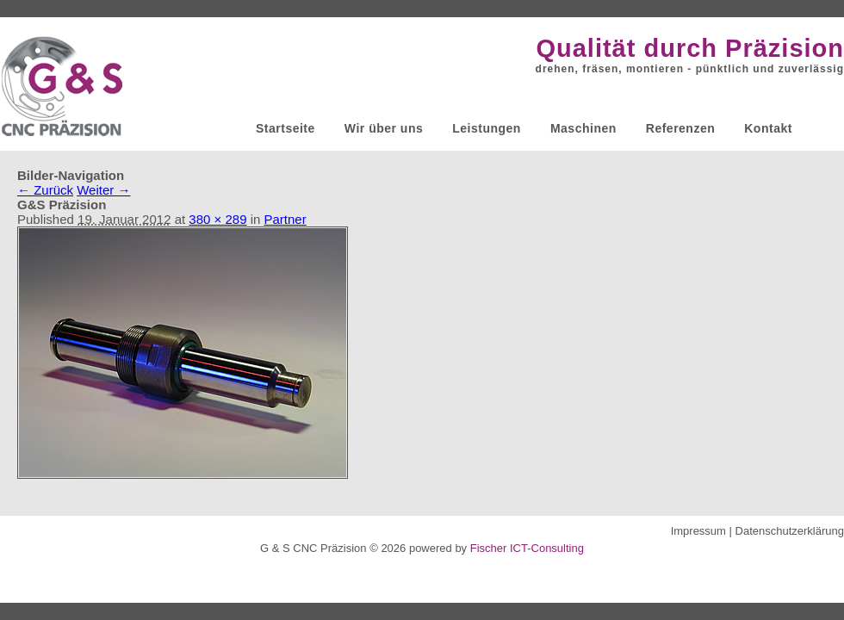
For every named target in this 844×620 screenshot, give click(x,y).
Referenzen (680, 128)
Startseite (285, 128)
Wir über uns (383, 128)
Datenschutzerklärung (789, 530)
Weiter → (103, 190)
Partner (285, 219)
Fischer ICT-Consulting (527, 548)
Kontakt (768, 128)
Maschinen (583, 128)
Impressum (698, 530)
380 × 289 (217, 219)
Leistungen (486, 128)
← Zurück (45, 190)
